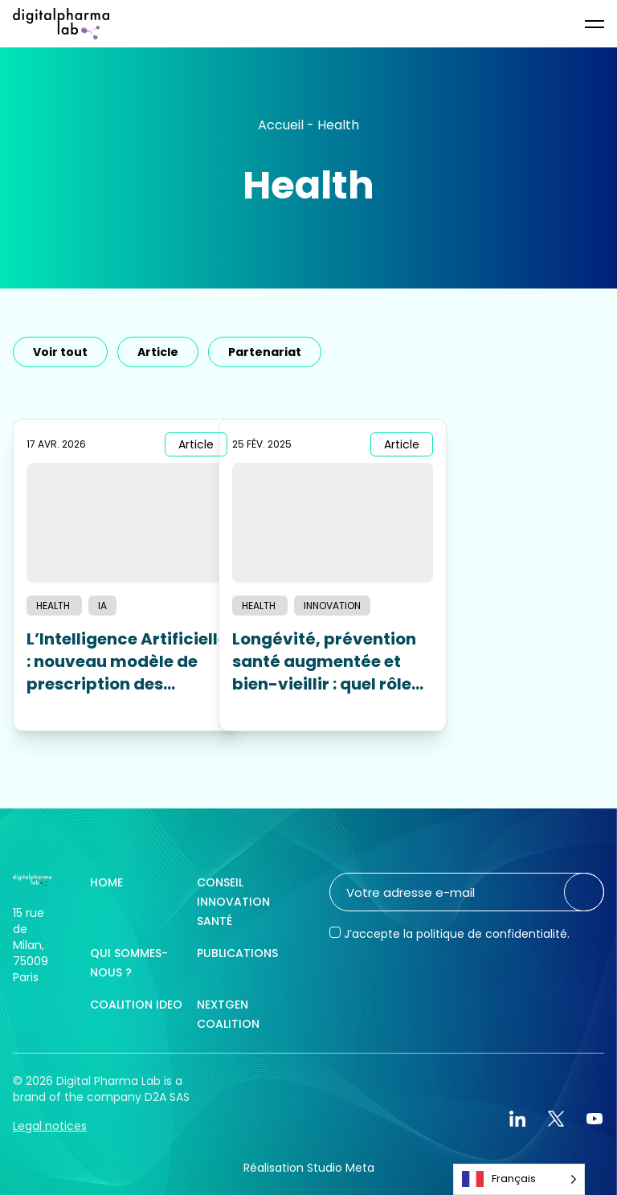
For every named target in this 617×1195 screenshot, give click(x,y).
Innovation (332, 605)
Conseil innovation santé (233, 901)
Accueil (281, 125)
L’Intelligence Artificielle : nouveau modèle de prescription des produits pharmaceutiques (127, 661)
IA (102, 605)
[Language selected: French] (519, 1179)
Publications (237, 953)
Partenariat (264, 352)
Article (157, 352)
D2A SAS (167, 1097)
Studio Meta (340, 1168)
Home (106, 882)
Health (54, 605)
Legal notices (50, 1126)
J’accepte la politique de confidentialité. (457, 934)
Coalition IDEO (136, 1005)
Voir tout (60, 352)
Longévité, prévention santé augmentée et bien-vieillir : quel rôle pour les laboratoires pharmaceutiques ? (324, 661)
